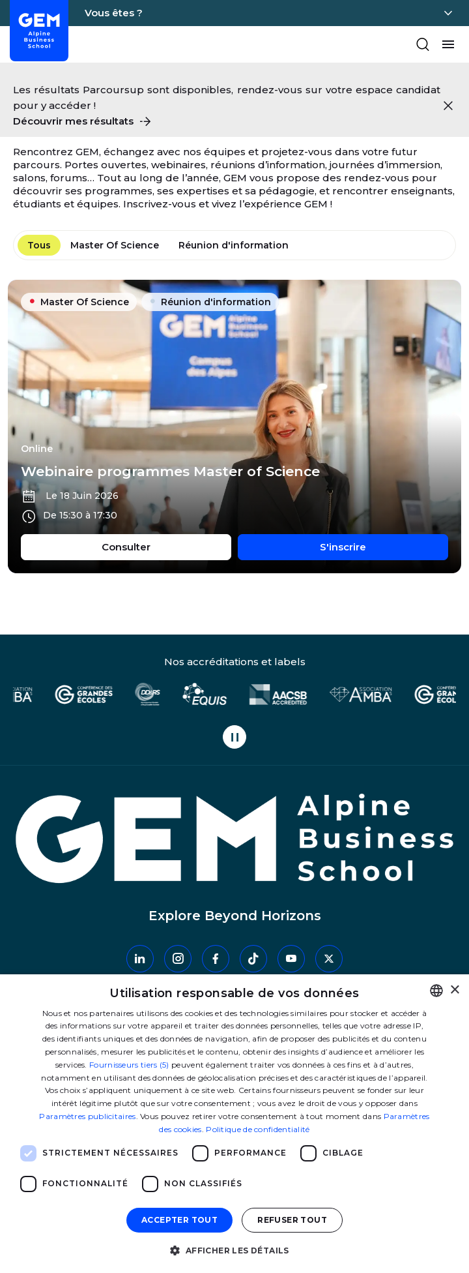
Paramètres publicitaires (87, 1116)
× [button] (454, 990)
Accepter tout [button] (179, 1220)
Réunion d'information (233, 245)
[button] (234, 1249)
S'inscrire (384, 546)
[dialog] (234, 1123)
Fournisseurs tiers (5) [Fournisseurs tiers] (129, 1065)
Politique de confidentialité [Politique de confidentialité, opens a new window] (257, 1129)
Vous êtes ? (114, 13)
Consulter (166, 546)
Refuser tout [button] (292, 1220)
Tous (39, 245)
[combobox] (436, 990)
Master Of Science (114, 245)
